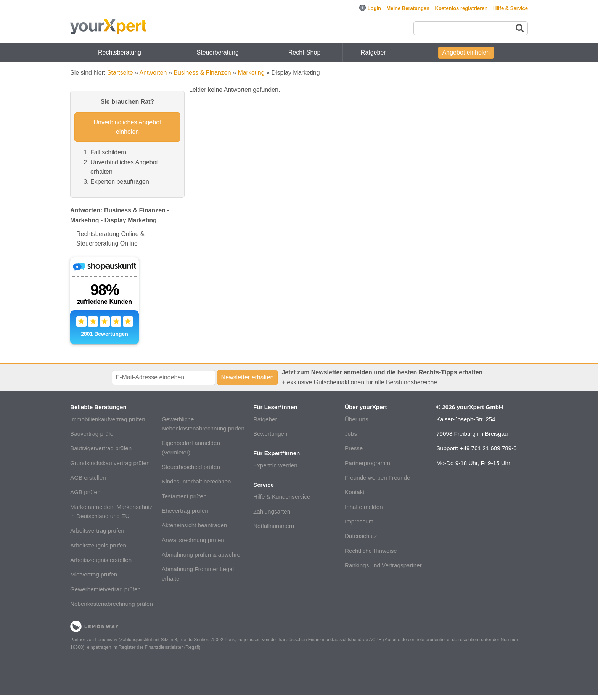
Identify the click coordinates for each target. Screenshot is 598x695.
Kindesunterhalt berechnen (196, 481)
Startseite (120, 72)
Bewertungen (270, 433)
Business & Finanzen (202, 72)
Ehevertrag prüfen (185, 510)
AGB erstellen (88, 477)
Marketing (251, 72)
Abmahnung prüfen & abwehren (202, 554)
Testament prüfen (184, 496)
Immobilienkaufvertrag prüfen (107, 419)
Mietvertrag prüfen (93, 574)
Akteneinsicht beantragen (194, 525)
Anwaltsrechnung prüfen (193, 540)
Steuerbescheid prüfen (191, 467)
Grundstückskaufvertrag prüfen (110, 463)
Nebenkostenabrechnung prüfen (111, 603)
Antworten (153, 72)
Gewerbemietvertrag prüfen (105, 589)
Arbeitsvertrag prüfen (97, 530)
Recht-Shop (304, 52)
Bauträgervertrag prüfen (101, 448)
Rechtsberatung (119, 52)
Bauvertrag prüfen (93, 433)
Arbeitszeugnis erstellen (101, 560)
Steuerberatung (218, 52)
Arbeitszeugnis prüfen (98, 545)
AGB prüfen (85, 492)
